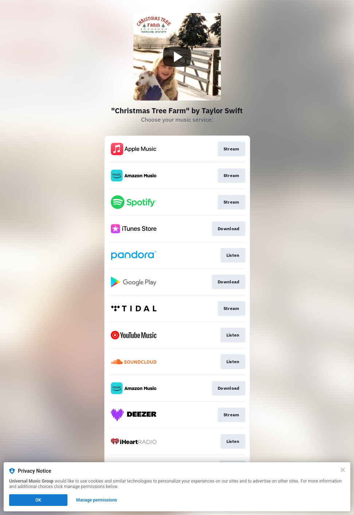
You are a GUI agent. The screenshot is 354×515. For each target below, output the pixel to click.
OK (38, 500)
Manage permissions (96, 500)
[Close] (343, 470)
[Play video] (177, 57)
